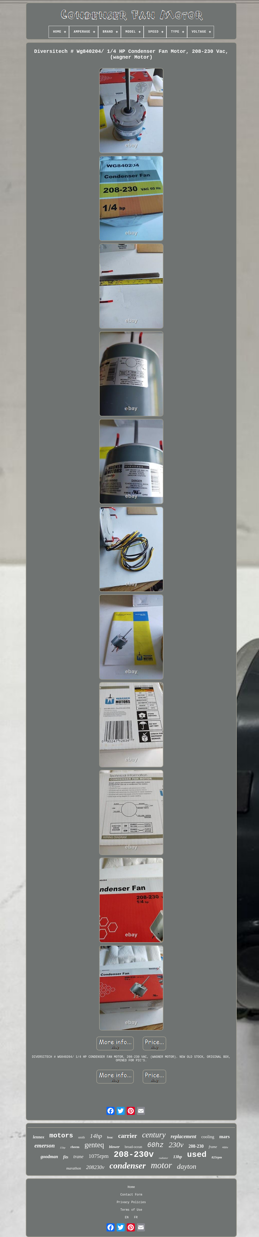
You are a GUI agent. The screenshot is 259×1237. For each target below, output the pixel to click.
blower (114, 1147)
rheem (75, 1147)
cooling (207, 1136)
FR (136, 1217)
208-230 (196, 1146)
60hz (155, 1145)
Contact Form (131, 1195)
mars (224, 1136)
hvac (110, 1137)
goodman (49, 1156)
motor (161, 1165)
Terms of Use (131, 1210)
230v (176, 1144)
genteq (94, 1145)
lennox (38, 1137)
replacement (183, 1136)
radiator (163, 1157)
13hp (177, 1156)
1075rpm (99, 1156)
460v (225, 1147)
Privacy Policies (131, 1202)
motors (61, 1135)
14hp (96, 1136)
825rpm (216, 1157)
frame (213, 1147)
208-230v (134, 1154)
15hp (63, 1147)
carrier (127, 1135)
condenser (128, 1165)
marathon (73, 1168)
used (197, 1154)
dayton (186, 1166)
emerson (44, 1145)
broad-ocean (133, 1147)
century (154, 1134)
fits (65, 1157)
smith (81, 1137)
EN (126, 1217)
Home (131, 1187)
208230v (95, 1167)
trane (78, 1156)
